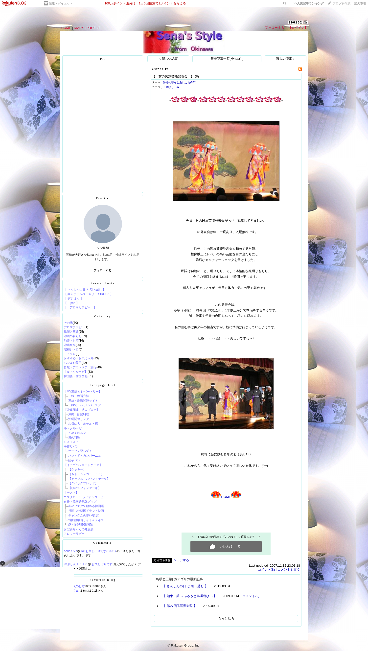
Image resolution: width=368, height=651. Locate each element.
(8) (197, 76)
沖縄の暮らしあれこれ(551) (179, 82)
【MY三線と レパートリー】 (83, 391)
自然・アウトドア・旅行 (80, 367)
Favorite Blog (102, 579)
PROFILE (94, 28)
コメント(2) (250, 596)
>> (309, 3)
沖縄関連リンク (78, 419)
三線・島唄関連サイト (83, 400)
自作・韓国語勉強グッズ (80, 501)
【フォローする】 (274, 27)
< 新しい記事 (168, 59)
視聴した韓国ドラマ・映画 (86, 510)
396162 (295, 22)
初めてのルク (77, 433)
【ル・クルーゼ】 (76, 371)
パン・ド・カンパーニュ (84, 455)
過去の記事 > (285, 59)
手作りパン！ (73, 446)
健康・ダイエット (61, 3)
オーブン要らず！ (80, 451)
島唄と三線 (71, 331)
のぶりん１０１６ (76, 564)
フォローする (103, 270)
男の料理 (74, 437)
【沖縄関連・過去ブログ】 (81, 410)
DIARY (79, 28)
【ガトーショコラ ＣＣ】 (86, 474)
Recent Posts (103, 283)
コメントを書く (288, 569)
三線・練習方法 (78, 396)
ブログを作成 (341, 3)
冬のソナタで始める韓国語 (86, 506)
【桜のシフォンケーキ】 (84, 488)
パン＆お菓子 (73, 363)
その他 (68, 323)
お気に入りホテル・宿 (83, 423)
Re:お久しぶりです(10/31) (98, 551)
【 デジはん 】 (73, 298)
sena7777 (70, 551)
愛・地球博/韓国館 (80, 524)
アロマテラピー (74, 327)
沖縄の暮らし (73, 336)
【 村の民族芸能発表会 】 (173, 76)
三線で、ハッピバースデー (86, 405)
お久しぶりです (102, 564)
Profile (102, 198)
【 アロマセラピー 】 (80, 307)
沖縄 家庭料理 (78, 414)
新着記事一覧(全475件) (226, 59)
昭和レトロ (71, 349)
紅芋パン (74, 460)
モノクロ (70, 354)
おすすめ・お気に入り (78, 358)
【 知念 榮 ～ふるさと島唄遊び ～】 (189, 596)
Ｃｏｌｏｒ (71, 442)
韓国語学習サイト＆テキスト (87, 520)
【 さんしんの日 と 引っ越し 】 (85, 289)
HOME (66, 28)
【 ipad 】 (71, 303)
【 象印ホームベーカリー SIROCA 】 (88, 294)
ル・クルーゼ (74, 428)
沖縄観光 (70, 345)
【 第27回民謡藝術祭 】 (179, 606)
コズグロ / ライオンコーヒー (85, 497)
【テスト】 (71, 492)
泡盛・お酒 (71, 340)
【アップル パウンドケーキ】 (89, 479)
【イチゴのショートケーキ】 (83, 465)
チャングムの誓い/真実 (83, 515)
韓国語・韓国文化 (76, 376)
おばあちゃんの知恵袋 (78, 529)
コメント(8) (266, 569)
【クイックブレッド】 (83, 483)
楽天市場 (360, 3)
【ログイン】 (298, 27)
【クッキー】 (77, 469)
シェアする (181, 560)
